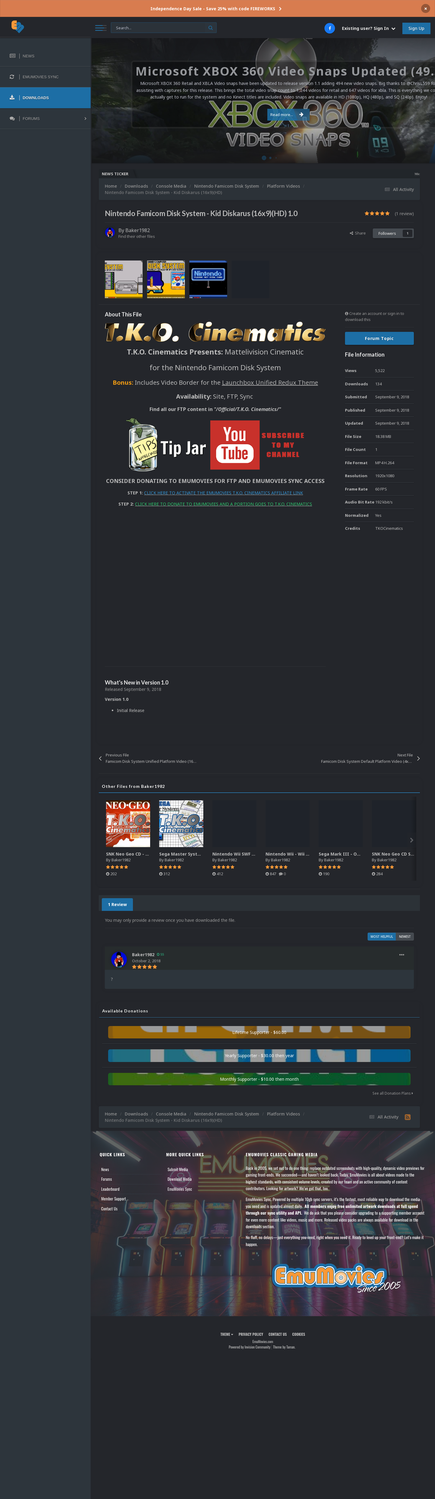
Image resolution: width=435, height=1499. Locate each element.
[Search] (163, 28)
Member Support (113, 1199)
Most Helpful (382, 936)
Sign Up (416, 28)
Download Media (180, 1179)
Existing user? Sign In (368, 28)
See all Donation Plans (392, 1093)
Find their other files (136, 236)
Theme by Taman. (284, 1346)
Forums (106, 1179)
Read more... (262, 111)
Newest (405, 936)
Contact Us (109, 1209)
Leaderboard (110, 1189)
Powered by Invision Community (249, 1346)
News (105, 1169)
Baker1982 (137, 230)
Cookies (298, 1334)
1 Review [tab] (117, 904)
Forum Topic (379, 338)
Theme (227, 1334)
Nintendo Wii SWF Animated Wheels (251, 854)
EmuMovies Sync (180, 1189)
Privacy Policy (251, 1334)
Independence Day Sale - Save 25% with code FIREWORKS (212, 8)
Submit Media (178, 1169)
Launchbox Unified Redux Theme (270, 382)
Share (358, 233)
